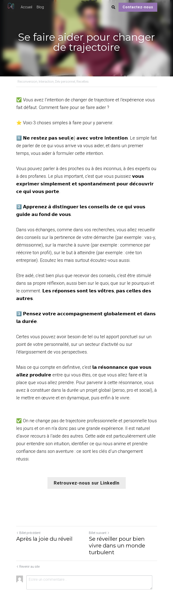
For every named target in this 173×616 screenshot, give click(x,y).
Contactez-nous (138, 7)
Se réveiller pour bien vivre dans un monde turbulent (117, 546)
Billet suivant (99, 533)
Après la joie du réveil (44, 539)
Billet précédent (28, 533)
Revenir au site (28, 566)
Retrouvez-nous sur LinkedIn (86, 483)
